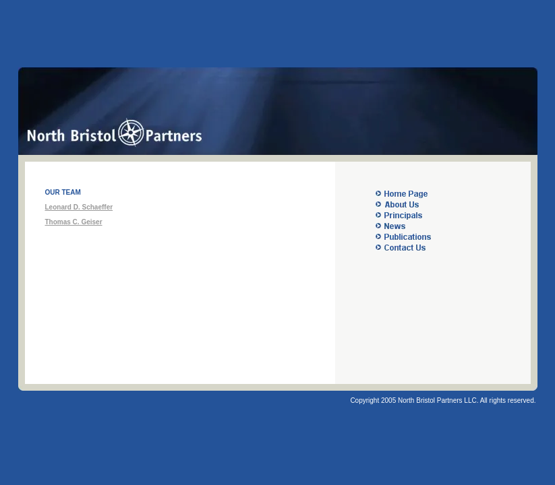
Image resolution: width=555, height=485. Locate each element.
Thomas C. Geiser (74, 222)
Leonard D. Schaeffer (79, 207)
